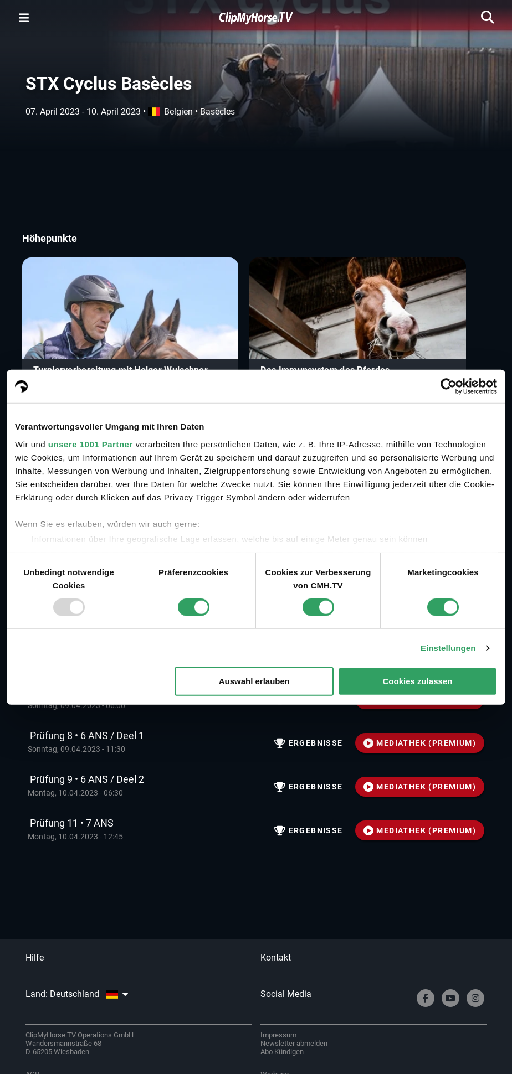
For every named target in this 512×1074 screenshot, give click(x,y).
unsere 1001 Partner (90, 443)
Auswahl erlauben (254, 681)
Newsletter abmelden (293, 1043)
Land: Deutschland (76, 994)
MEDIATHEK (419, 743)
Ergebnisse (308, 743)
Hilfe (34, 957)
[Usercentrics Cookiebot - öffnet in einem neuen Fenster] (448, 386)
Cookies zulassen (418, 681)
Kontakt (275, 957)
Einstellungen (448, 648)
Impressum (278, 1035)
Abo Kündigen (282, 1051)
